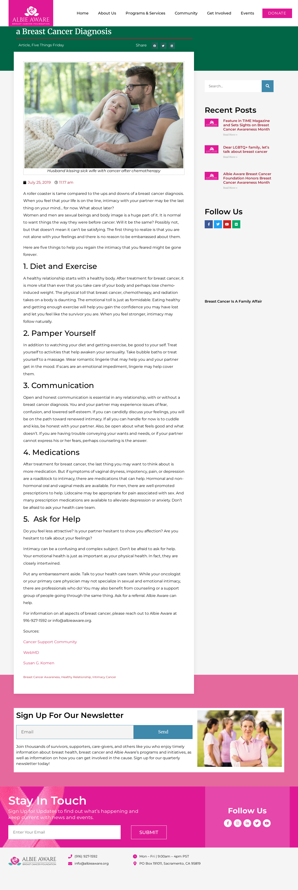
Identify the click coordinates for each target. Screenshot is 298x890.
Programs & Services (145, 13)
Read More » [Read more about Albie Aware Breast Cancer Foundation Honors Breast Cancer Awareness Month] (230, 203)
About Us (107, 13)
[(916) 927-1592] (70, 872)
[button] (154, 61)
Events (247, 13)
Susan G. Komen (38, 678)
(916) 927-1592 (86, 872)
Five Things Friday (48, 60)
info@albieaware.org (92, 879)
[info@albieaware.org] (70, 879)
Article (24, 60)
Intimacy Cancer (104, 692)
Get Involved (219, 13)
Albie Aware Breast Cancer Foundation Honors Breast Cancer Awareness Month (247, 193)
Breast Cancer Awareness (41, 692)
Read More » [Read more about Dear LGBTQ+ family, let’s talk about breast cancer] (230, 172)
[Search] (268, 102)
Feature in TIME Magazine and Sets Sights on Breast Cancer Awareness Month (246, 140)
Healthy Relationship (76, 692)
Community (186, 13)
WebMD (31, 668)
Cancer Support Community (50, 657)
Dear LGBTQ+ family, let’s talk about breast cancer (246, 164)
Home (83, 13)
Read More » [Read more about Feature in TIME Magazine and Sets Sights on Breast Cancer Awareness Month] (230, 150)
